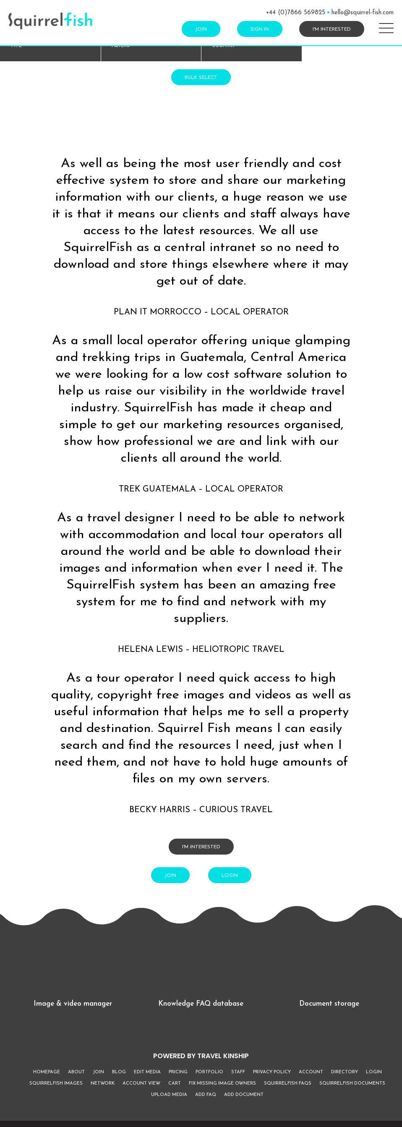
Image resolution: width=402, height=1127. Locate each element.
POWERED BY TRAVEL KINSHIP (201, 1056)
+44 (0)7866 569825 (295, 13)
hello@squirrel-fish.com (363, 13)
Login (230, 875)
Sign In (260, 29)
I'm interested (332, 29)
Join (201, 29)
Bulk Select (201, 77)
